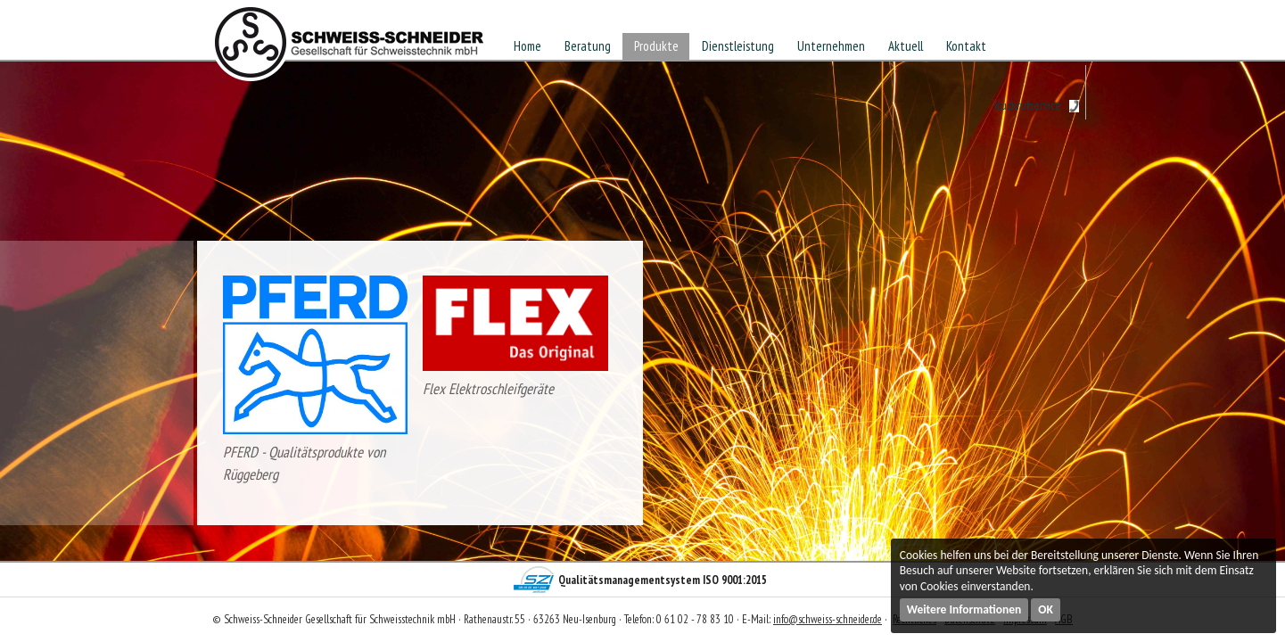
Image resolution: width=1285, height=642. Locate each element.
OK (1045, 609)
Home (527, 45)
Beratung (587, 45)
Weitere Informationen (964, 609)
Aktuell (905, 45)
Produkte (656, 45)
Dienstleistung (738, 45)
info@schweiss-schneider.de (827, 619)
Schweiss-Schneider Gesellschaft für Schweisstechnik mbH (349, 48)
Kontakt (966, 45)
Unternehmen (831, 45)
